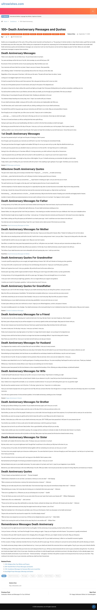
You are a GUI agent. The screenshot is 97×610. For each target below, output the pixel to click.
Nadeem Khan (71, 34)
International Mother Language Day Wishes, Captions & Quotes (25, 16)
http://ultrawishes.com (15, 586)
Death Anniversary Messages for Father (18, 225)
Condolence (13, 21)
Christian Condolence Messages (14, 310)
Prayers (33, 34)
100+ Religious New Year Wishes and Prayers (17, 564)
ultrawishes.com (12, 3)
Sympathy (55, 34)
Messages (26, 34)
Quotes (39, 34)
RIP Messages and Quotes (13, 165)
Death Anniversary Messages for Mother (18, 254)
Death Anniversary (16, 34)
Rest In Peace (47, 34)
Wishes (62, 34)
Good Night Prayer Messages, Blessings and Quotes (19, 571)
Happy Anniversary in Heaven (14, 398)
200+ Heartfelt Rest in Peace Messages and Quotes (19, 566)
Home (5, 21)
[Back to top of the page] (93, 606)
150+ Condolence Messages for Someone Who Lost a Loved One (22, 569)
